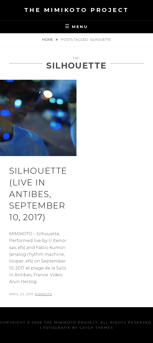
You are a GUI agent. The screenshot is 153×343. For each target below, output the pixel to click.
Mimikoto (43, 294)
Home (48, 39)
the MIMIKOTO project (76, 10)
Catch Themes (96, 327)
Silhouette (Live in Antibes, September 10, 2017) (38, 194)
